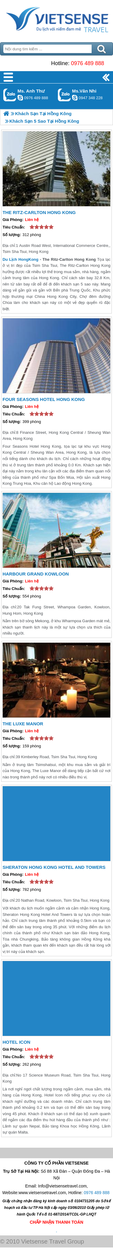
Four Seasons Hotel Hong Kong (43, 399)
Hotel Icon (16, 1042)
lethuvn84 (20, 98)
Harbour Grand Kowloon (35, 573)
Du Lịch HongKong (20, 259)
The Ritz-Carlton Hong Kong (39, 212)
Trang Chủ (56, 19)
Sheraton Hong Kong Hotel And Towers (53, 867)
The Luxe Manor (22, 723)
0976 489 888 (87, 63)
